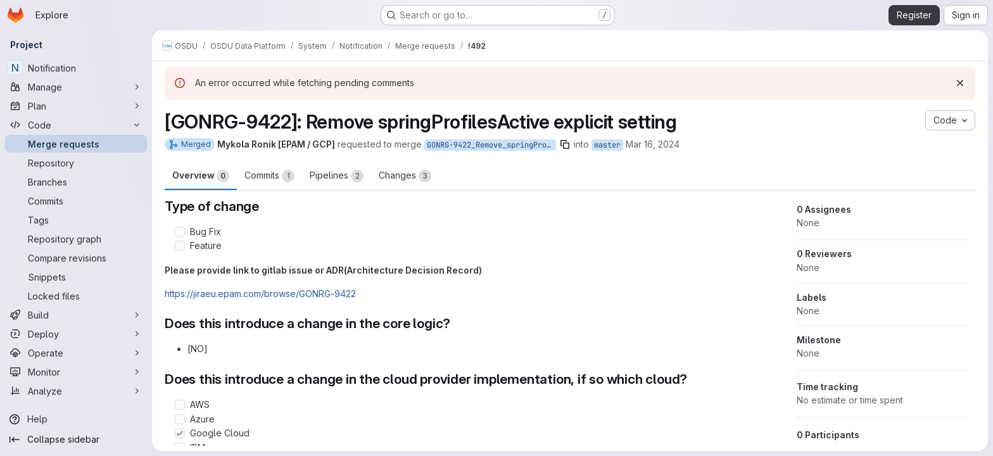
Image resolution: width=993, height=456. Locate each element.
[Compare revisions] (76, 258)
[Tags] (76, 220)
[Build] (76, 315)
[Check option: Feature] (180, 246)
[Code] (76, 125)
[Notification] (76, 68)
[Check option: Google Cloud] (180, 433)
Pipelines (337, 176)
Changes (405, 176)
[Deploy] (76, 334)
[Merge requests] (76, 144)
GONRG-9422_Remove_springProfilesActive (491, 145)
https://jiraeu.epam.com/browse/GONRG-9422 (260, 293)
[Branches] (76, 182)
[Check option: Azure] (180, 419)
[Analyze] (76, 391)
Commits (269, 176)
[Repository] (76, 163)
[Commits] (76, 201)
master (607, 145)
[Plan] (76, 106)
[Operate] (76, 353)
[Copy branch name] (564, 144)
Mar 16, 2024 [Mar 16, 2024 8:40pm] (653, 144)
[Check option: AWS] (180, 405)
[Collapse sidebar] (76, 439)
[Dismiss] (960, 83)
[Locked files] (76, 296)
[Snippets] (76, 277)
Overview (200, 176)
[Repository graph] (76, 239)
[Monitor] (76, 372)
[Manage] (76, 87)
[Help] (76, 419)
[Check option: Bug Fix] (180, 232)
